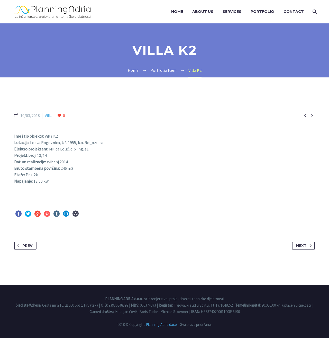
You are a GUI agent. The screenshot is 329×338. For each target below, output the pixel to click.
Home (177, 11)
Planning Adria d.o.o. (162, 324)
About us (202, 11)
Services (232, 11)
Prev (23, 245)
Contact (294, 11)
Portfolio (262, 11)
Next (305, 245)
